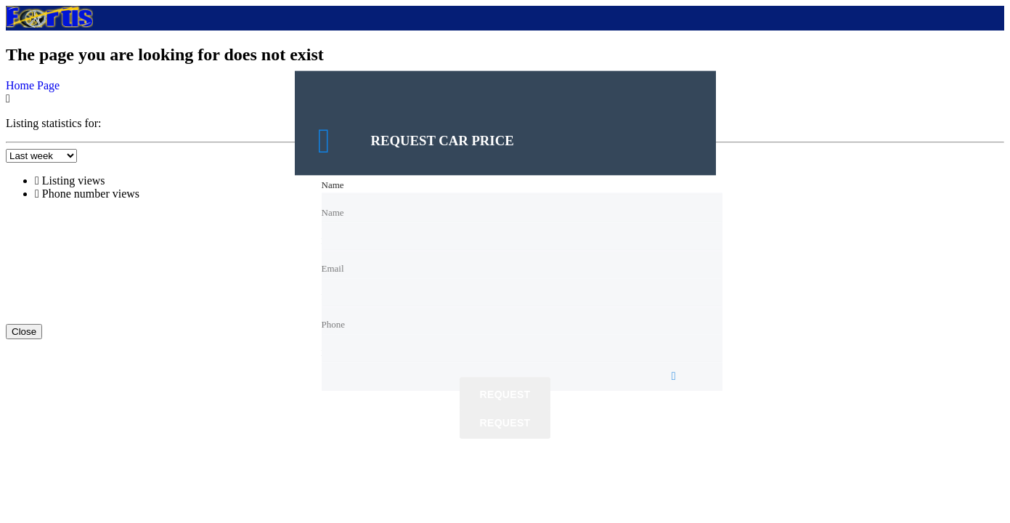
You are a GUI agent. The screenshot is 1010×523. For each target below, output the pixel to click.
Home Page (33, 85)
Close (24, 331)
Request (505, 395)
